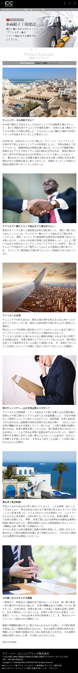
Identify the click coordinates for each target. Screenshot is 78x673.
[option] (39, 29)
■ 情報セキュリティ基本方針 (49, 665)
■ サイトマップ (9, 665)
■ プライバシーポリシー (26, 665)
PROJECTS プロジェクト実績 (15, 9)
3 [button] (41, 50)
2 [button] (36, 50)
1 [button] (31, 50)
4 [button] (46, 50)
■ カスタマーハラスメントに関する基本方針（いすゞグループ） (30, 668)
